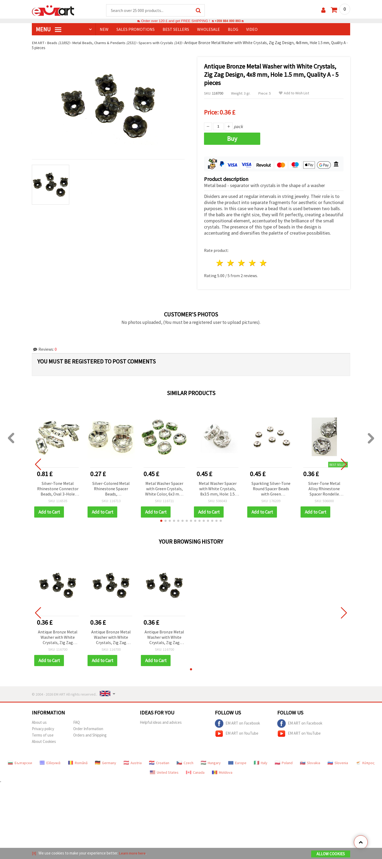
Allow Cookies (330, 854)
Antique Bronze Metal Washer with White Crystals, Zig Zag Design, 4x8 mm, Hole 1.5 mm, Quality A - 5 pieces (57, 636)
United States (164, 771)
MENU (48, 29)
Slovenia (338, 762)
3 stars (241, 262)
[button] (161, 520)
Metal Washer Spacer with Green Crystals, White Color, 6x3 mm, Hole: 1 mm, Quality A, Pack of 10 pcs (164, 488)
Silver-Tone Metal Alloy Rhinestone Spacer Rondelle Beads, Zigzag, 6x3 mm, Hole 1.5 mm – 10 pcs (324, 488)
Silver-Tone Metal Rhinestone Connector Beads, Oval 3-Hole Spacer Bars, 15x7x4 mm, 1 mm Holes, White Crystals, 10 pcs (58, 488)
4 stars (252, 262)
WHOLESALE (208, 29)
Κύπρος (365, 762)
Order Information (88, 727)
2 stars (230, 262)
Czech (185, 762)
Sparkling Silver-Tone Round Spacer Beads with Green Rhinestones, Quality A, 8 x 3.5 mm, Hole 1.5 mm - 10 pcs (271, 488)
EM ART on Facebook (237, 722)
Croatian (159, 762)
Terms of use (43, 734)
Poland (284, 762)
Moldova (222, 771)
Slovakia (310, 762)
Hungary (211, 762)
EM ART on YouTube (236, 733)
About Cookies (44, 740)
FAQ (76, 721)
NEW (104, 29)
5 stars (263, 262)
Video (252, 29)
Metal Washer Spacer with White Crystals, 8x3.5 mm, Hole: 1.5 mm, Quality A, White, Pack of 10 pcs (217, 488)
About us (39, 721)
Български (20, 762)
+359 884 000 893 (228, 21)
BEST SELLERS (176, 29)
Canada (195, 771)
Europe (237, 762)
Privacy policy (43, 727)
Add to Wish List (294, 93)
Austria (133, 762)
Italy (260, 762)
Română (78, 762)
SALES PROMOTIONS (135, 29)
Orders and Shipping (90, 734)
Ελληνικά (50, 762)
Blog (233, 29)
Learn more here (132, 853)
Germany (105, 762)
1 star (220, 262)
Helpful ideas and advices (161, 721)
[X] (34, 853)
